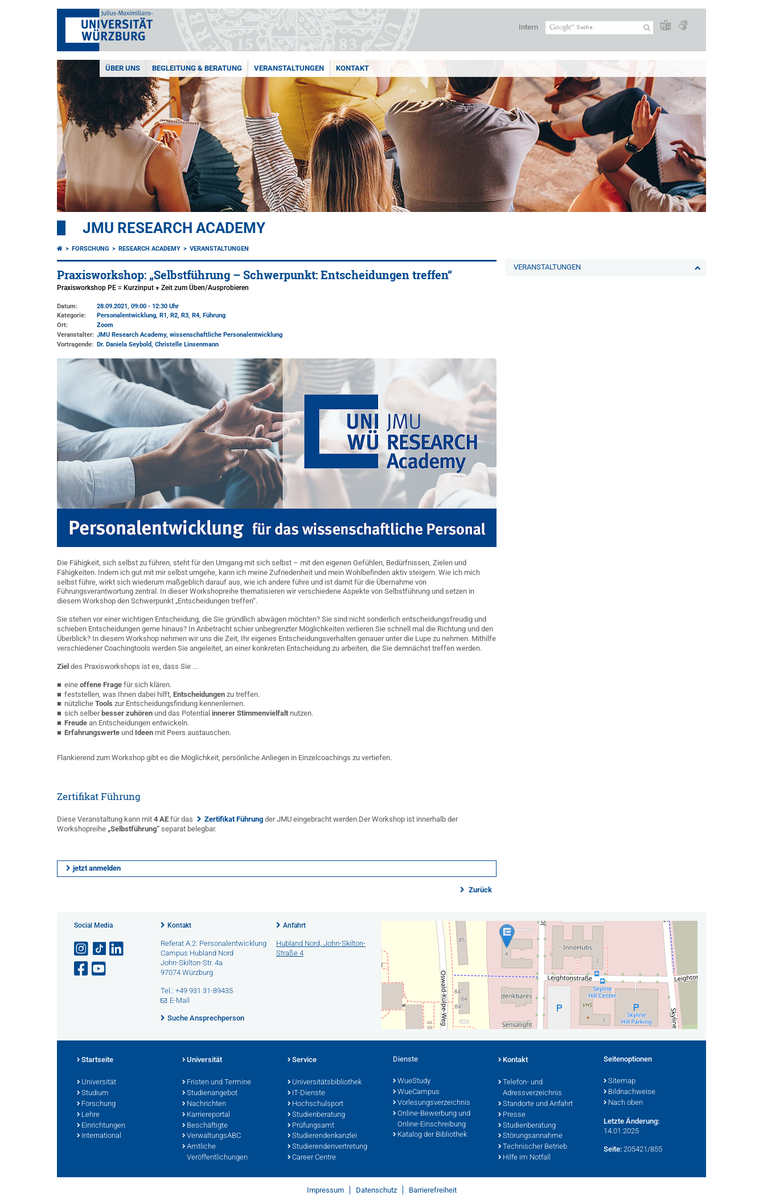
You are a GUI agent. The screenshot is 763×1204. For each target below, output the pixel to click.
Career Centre (312, 1158)
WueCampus (416, 1092)
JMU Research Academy (174, 227)
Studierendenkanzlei (322, 1136)
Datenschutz (376, 1190)
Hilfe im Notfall (524, 1158)
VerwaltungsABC (211, 1136)
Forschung (90, 248)
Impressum (325, 1190)
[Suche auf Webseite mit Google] (599, 27)
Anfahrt (294, 925)
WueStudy (411, 1081)
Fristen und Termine (216, 1083)
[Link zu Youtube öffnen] (100, 969)
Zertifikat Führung (233, 819)
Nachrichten (204, 1104)
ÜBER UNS (122, 68)
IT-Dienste (306, 1093)
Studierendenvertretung (327, 1147)
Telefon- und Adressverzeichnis (530, 1088)
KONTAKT (352, 68)
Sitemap (619, 1081)
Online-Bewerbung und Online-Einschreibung (431, 1119)
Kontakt (179, 925)
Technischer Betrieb (532, 1147)
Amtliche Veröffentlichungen (215, 1152)
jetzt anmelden (97, 868)
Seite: (613, 1149)
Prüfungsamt (311, 1126)
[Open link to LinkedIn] (117, 949)
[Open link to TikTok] (100, 949)
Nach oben (623, 1103)
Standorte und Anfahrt (535, 1104)
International (99, 1136)
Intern (528, 27)
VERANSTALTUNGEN (289, 68)
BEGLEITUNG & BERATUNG (197, 68)
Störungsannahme (530, 1136)
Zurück (479, 889)
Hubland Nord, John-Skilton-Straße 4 (321, 948)
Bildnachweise (629, 1092)
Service (302, 1060)
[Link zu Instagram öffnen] (82, 949)
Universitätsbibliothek (325, 1083)
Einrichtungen (101, 1126)
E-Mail (180, 1000)
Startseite (95, 1060)
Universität (96, 1083)
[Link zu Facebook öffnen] (82, 969)
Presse (512, 1115)
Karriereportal (206, 1115)
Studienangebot (209, 1093)
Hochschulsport (315, 1104)
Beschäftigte (205, 1126)
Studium (93, 1093)
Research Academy (149, 248)
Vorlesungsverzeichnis (431, 1103)
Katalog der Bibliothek (430, 1135)
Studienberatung (316, 1115)
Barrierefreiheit (433, 1190)
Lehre (88, 1115)
